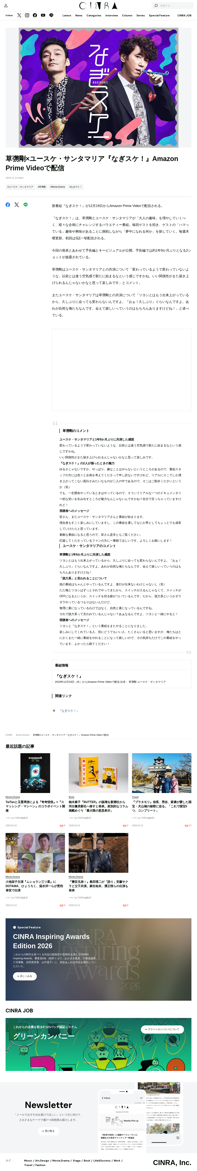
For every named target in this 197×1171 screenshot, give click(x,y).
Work (117, 1164)
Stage (77, 1164)
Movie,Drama (22, 738)
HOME (9, 738)
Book (87, 1164)
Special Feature (159, 19)
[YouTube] (43, 19)
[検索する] (148, 7)
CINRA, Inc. (172, 1166)
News (78, 19)
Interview (111, 19)
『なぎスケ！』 (68, 714)
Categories (94, 19)
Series (140, 19)
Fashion (40, 1168)
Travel (28, 1168)
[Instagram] (27, 19)
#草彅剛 (42, 190)
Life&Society (101, 1164)
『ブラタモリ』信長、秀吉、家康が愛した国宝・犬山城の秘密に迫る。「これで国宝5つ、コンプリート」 (161, 810)
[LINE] (51, 19)
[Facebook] (35, 19)
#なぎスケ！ (75, 190)
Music (28, 1164)
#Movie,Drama (57, 190)
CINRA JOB (184, 19)
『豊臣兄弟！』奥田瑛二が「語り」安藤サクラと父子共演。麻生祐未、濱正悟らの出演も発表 (98, 890)
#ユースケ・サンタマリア (20, 190)
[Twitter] (19, 19)
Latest (67, 19)
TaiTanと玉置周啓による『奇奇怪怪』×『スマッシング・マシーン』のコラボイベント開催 (35, 810)
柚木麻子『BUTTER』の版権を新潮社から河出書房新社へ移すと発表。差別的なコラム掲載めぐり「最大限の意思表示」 (98, 810)
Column (127, 19)
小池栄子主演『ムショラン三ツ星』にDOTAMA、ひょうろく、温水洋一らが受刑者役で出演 (34, 890)
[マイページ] (13, 7)
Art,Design (42, 1164)
